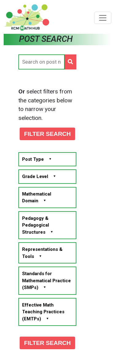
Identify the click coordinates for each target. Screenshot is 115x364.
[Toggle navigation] (102, 18)
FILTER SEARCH (47, 134)
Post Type (37, 159)
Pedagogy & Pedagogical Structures (37, 225)
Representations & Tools (42, 253)
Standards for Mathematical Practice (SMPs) (46, 280)
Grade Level (39, 176)
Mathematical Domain (36, 197)
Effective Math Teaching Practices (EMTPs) (43, 312)
